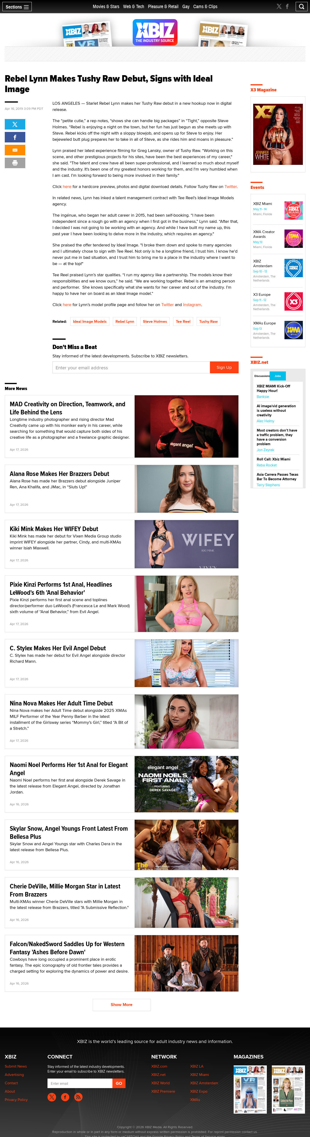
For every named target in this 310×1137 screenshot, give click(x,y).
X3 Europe (262, 294)
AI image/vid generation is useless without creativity (276, 410)
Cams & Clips (205, 7)
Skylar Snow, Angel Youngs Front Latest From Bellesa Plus (69, 832)
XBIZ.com (159, 1066)
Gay (185, 7)
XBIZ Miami (262, 203)
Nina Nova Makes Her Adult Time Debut (61, 703)
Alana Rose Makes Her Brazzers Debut (59, 474)
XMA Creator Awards (264, 234)
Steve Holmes (155, 321)
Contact (11, 1083)
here (67, 186)
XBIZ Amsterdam (262, 263)
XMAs (195, 1099)
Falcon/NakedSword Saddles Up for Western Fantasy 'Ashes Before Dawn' (67, 948)
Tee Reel (183, 321)
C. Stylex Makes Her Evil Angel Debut (58, 648)
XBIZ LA (197, 1066)
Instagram (192, 305)
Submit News (16, 1066)
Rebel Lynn (125, 321)
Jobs (278, 376)
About (10, 1091)
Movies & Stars (106, 7)
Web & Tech (133, 7)
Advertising (14, 1074)
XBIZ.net (259, 362)
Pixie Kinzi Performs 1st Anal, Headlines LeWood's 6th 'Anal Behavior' (61, 588)
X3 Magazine (264, 89)
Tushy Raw (208, 321)
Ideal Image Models (90, 321)
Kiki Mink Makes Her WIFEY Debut (54, 529)
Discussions (261, 376)
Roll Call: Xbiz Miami (273, 459)
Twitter (231, 186)
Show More (121, 1004)
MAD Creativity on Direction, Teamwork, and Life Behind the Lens (67, 408)
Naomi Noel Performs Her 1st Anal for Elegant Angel (69, 769)
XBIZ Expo (198, 1091)
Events (257, 187)
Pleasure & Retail (163, 7)
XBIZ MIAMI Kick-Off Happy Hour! (273, 388)
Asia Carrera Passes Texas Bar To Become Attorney (277, 477)
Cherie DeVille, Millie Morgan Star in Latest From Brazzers (65, 890)
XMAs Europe (264, 323)
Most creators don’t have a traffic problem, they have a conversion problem (277, 437)
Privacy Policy (16, 1099)
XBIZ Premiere (163, 1091)
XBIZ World (160, 1083)
